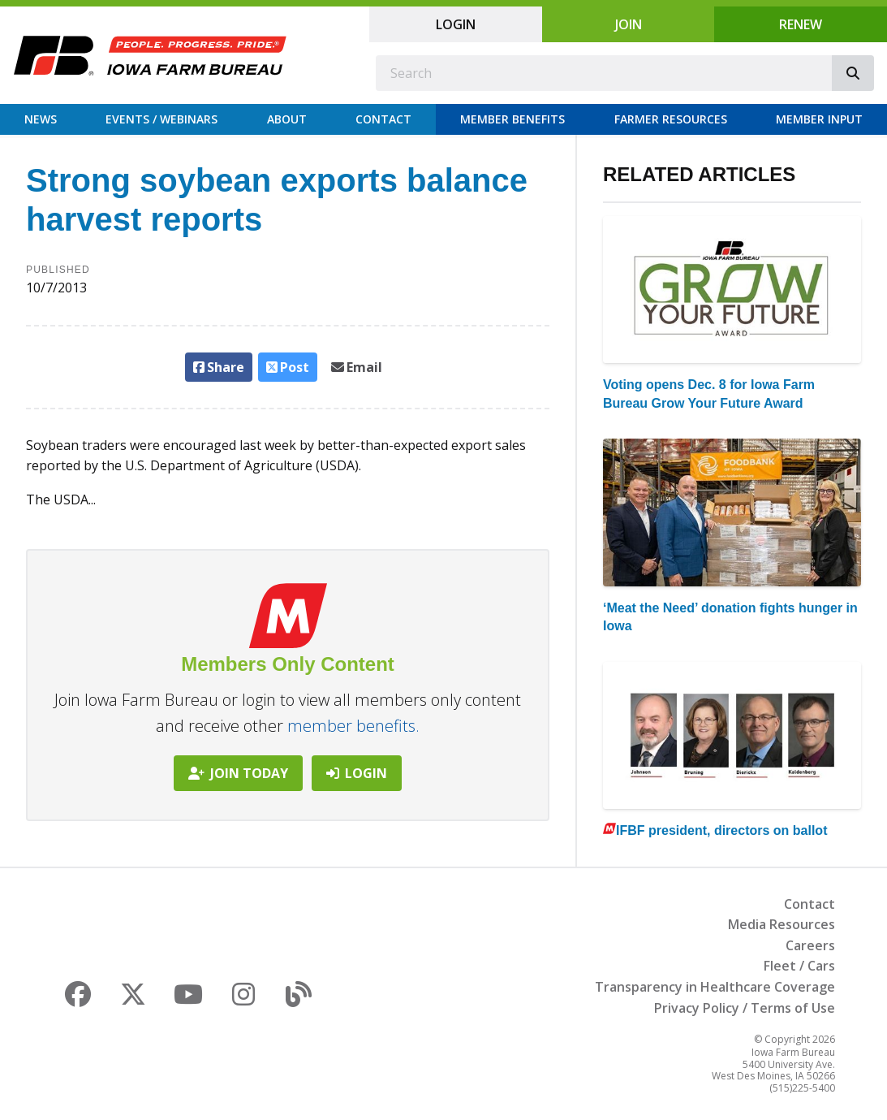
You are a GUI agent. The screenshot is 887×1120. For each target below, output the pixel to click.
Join (628, 24)
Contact (383, 119)
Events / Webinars (161, 119)
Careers (810, 945)
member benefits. (353, 726)
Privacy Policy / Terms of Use (744, 1008)
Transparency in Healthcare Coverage (715, 987)
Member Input (819, 119)
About (287, 119)
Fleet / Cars (799, 966)
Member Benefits (512, 119)
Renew (800, 24)
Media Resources (781, 924)
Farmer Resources (670, 119)
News (40, 119)
